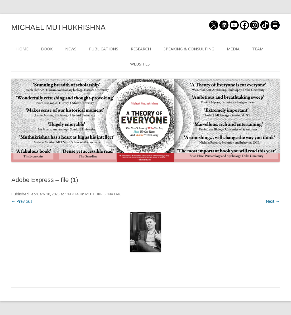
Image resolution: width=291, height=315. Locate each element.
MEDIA (233, 49)
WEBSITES (140, 64)
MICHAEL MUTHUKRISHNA (58, 27)
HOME (22, 49)
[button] (145, 232)
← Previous (21, 201)
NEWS (70, 49)
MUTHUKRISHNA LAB (102, 194)
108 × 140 (72, 194)
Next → (273, 201)
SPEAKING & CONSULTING (188, 49)
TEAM (257, 49)
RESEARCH (141, 49)
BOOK (47, 49)
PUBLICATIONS (103, 49)
